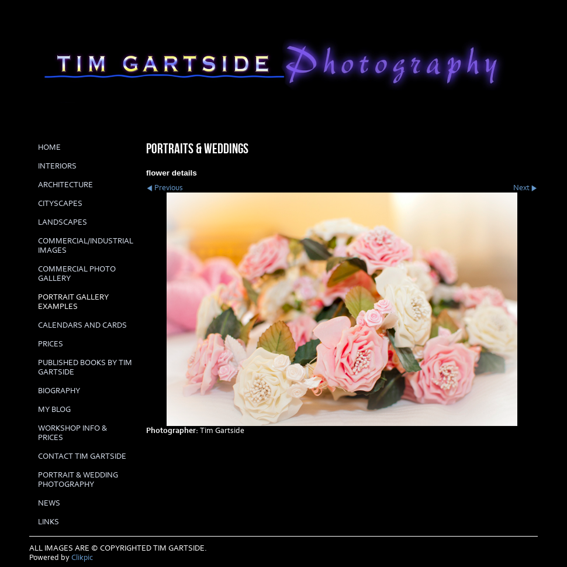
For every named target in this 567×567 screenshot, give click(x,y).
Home (49, 147)
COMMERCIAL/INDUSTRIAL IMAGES (85, 245)
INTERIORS (57, 166)
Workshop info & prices (72, 433)
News (49, 503)
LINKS (48, 522)
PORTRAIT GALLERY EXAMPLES (73, 302)
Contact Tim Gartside (82, 456)
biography (59, 391)
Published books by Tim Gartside (85, 367)
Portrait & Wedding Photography (78, 479)
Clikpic (82, 557)
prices (50, 344)
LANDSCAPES (62, 222)
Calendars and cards (82, 325)
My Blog (54, 409)
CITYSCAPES (60, 203)
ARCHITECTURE (65, 185)
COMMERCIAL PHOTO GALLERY (77, 273)
